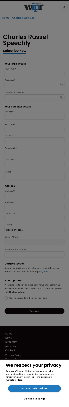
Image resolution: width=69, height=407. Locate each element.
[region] (34, 383)
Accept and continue (34, 388)
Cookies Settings (34, 398)
